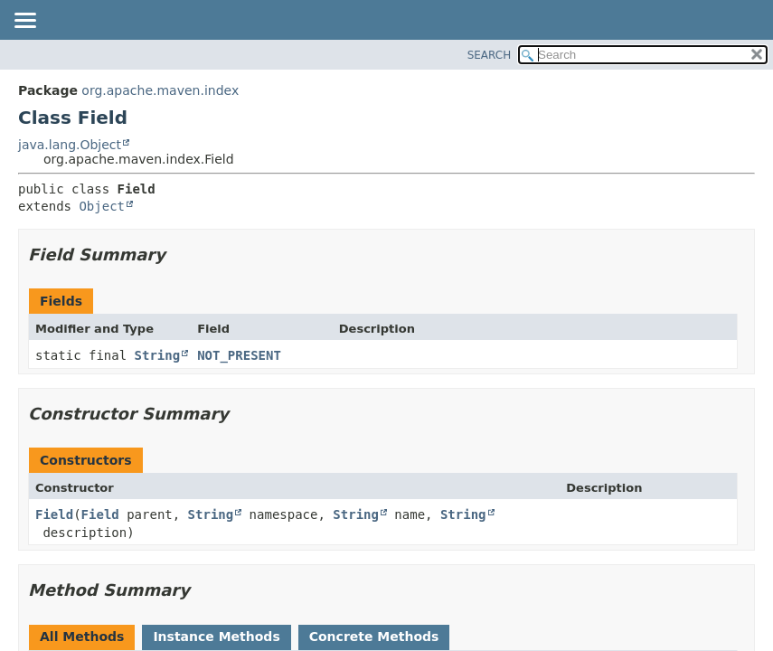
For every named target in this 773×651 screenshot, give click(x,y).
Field (54, 514)
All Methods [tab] (82, 636)
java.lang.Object (69, 144)
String (158, 355)
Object (102, 206)
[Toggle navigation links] (24, 21)
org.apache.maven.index (160, 90)
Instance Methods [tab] (216, 636)
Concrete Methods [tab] (374, 636)
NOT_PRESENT (239, 355)
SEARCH (489, 55)
